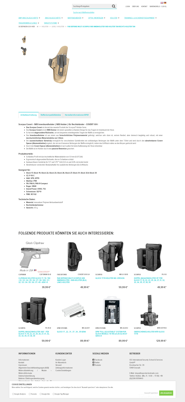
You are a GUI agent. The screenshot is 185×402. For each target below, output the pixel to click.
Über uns (135, 7)
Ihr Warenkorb (60, 362)
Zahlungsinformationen (64, 368)
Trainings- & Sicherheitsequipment (139, 18)
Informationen (23, 360)
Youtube (96, 365)
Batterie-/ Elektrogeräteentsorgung (31, 378)
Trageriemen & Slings (27, 23)
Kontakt (144, 7)
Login (128, 7)
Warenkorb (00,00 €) (158, 7)
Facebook (97, 360)
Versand (58, 365)
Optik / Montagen (95, 18)
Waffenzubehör (74, 18)
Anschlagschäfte (53, 18)
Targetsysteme (50, 23)
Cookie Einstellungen (63, 370)
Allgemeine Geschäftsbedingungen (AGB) (33, 368)
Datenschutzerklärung (26, 376)
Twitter (96, 362)
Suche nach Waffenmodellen (83, 12)
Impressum (22, 365)
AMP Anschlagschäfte (28, 18)
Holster (113, 18)
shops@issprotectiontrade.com (146, 373)
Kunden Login (60, 360)
